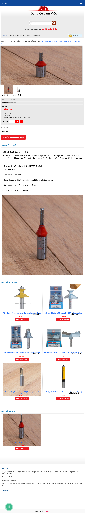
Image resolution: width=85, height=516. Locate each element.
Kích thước (4, 128)
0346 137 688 (49, 28)
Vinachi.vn (47, 511)
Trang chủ (4, 41)
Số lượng (5, 121)
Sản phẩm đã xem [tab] (8, 411)
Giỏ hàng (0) (76, 35)
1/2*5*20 (5, 132)
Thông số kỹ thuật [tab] (9, 145)
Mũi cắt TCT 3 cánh (21, 442)
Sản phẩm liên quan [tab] (9, 282)
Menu (4, 3)
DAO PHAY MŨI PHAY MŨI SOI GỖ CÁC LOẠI (24, 41)
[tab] (42, 345)
